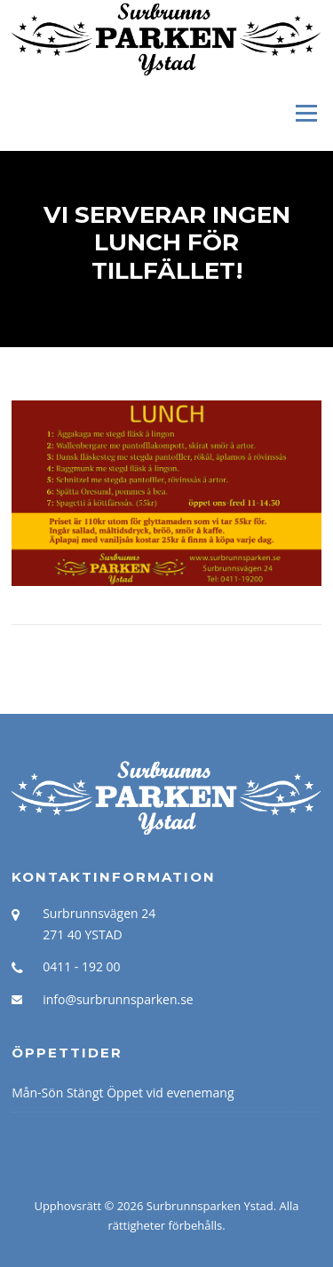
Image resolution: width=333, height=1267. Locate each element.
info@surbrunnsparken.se (118, 999)
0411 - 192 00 (81, 966)
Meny (305, 113)
